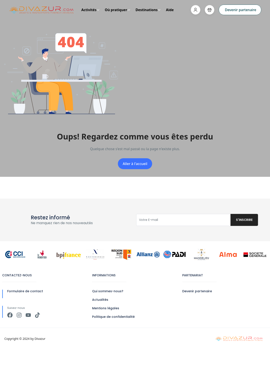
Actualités (100, 299)
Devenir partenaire (240, 9)
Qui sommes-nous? (107, 291)
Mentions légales (105, 308)
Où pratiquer (117, 9)
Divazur (39, 339)
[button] (209, 10)
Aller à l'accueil (135, 163)
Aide (170, 9)
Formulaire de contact (25, 291)
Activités (90, 9)
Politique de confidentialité (113, 317)
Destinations (148, 9)
